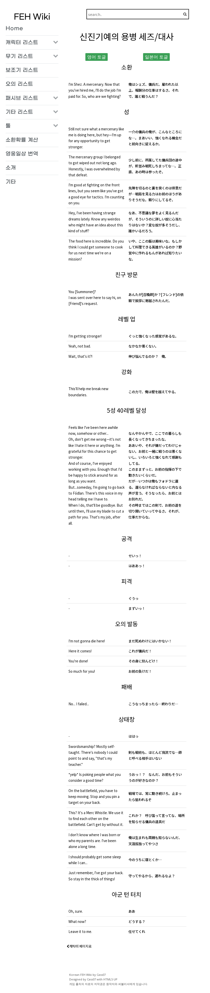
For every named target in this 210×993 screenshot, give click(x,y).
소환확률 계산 (22, 140)
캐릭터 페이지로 (79, 946)
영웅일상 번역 (22, 154)
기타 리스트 (19, 112)
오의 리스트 (19, 84)
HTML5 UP (110, 979)
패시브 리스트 (22, 98)
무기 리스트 (19, 56)
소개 (11, 168)
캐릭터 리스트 (22, 43)
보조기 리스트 (22, 70)
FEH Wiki (32, 17)
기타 (11, 182)
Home (14, 28)
